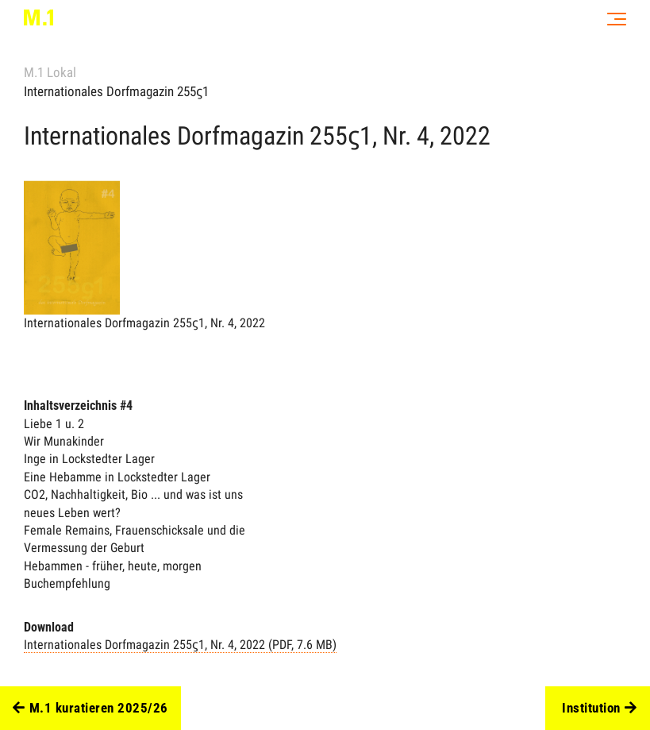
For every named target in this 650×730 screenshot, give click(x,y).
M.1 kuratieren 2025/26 (90, 708)
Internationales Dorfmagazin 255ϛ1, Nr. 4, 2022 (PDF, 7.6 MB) (180, 644)
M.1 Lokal (50, 72)
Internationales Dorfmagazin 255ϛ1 (116, 91)
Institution (599, 708)
